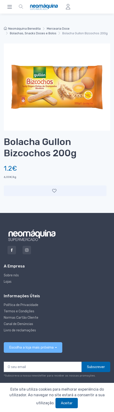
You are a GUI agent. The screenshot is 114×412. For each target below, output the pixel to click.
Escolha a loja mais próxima (31, 347)
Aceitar (66, 403)
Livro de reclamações (20, 330)
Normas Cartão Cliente (21, 318)
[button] (21, 6)
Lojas (8, 282)
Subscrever (96, 367)
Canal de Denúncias (18, 324)
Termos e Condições (19, 311)
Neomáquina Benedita (22, 28)
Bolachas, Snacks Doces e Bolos (33, 33)
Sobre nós (11, 275)
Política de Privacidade (21, 305)
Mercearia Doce (58, 28)
